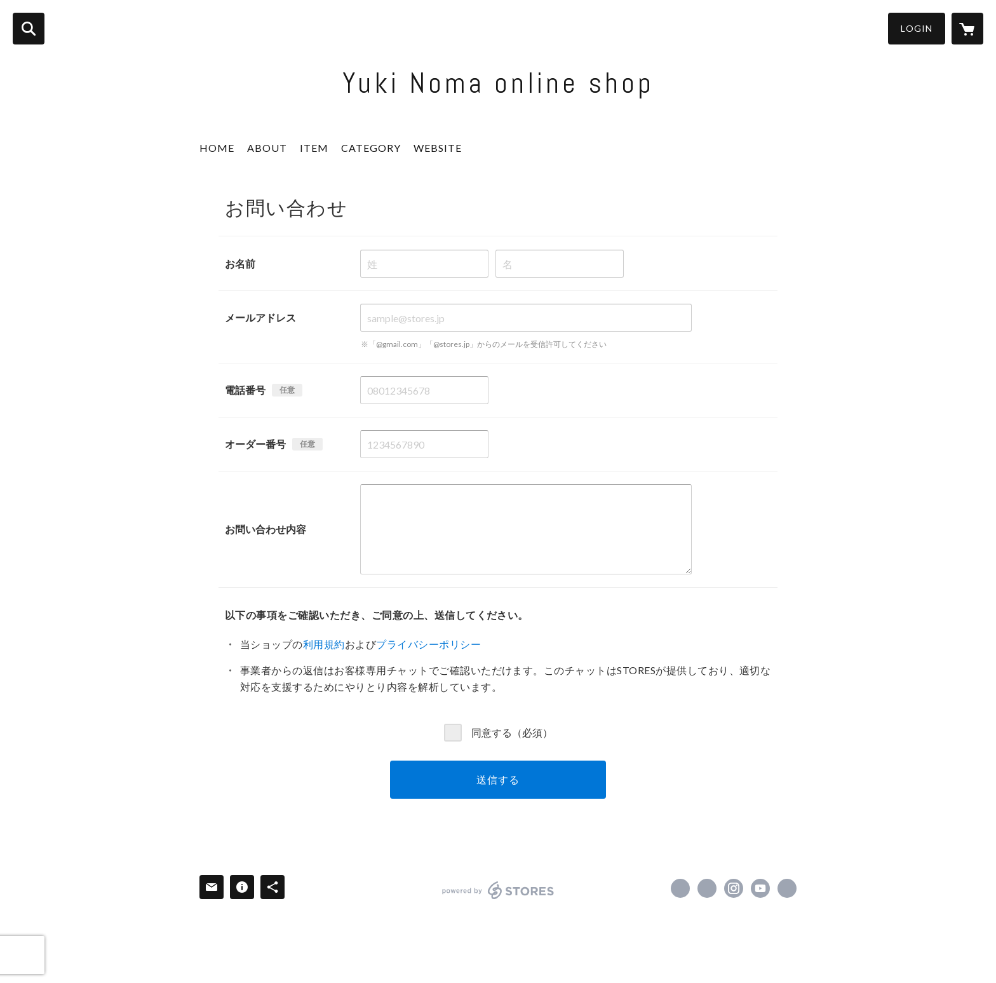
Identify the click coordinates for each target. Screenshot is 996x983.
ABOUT (267, 148)
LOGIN (916, 28)
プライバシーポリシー (428, 644)
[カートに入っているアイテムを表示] (967, 28)
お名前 (240, 263)
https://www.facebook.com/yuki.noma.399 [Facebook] (680, 888)
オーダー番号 (255, 444)
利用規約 (324, 644)
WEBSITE (438, 148)
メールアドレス (260, 317)
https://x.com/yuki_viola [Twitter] (707, 888)
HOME (216, 148)
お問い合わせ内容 (265, 529)
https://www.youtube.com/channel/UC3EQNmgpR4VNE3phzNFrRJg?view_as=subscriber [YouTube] (760, 888)
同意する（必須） (512, 732)
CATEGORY (371, 148)
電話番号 (245, 390)
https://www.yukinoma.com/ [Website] (787, 888)
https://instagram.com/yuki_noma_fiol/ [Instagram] (733, 888)
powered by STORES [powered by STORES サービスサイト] (498, 890)
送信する (497, 779)
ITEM (314, 148)
